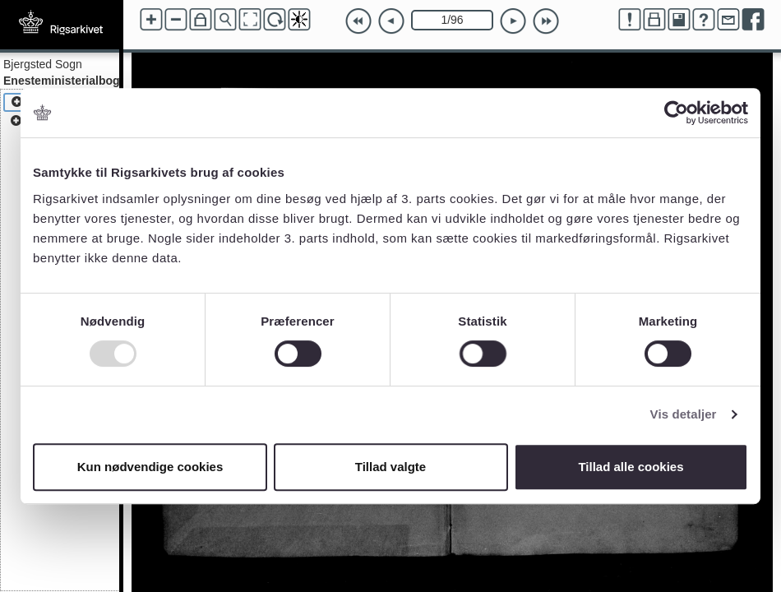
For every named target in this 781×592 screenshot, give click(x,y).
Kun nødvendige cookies (150, 467)
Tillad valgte (390, 467)
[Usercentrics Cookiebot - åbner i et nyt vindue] (676, 112)
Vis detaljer (683, 414)
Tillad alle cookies (630, 467)
